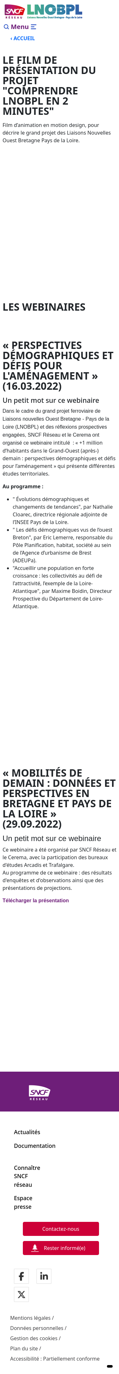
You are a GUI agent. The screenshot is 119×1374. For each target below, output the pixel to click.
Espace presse (23, 1202)
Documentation (35, 1145)
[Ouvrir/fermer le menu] (24, 26)
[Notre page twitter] (21, 1295)
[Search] (6, 26)
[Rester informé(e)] (61, 1248)
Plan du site (24, 1348)
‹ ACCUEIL (22, 38)
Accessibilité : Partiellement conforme (55, 1358)
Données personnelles (36, 1328)
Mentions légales (30, 1317)
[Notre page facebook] (21, 1277)
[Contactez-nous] (61, 1229)
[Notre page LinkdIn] (44, 1277)
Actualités (27, 1132)
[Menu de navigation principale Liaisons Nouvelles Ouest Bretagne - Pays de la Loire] (43, 11)
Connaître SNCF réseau (23, 1176)
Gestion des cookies (33, 1338)
